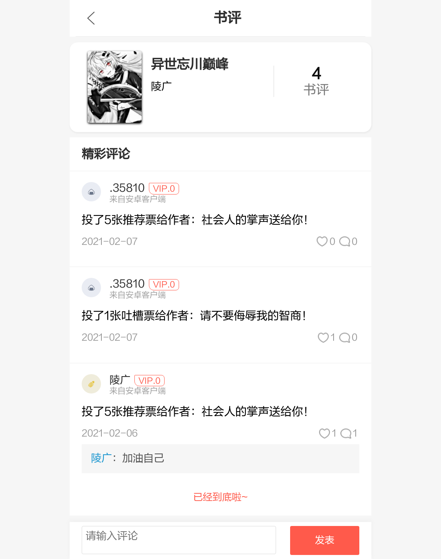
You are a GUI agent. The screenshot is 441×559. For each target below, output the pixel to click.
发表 (324, 540)
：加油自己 (127, 458)
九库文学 (90, 18)
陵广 (119, 380)
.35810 (127, 188)
